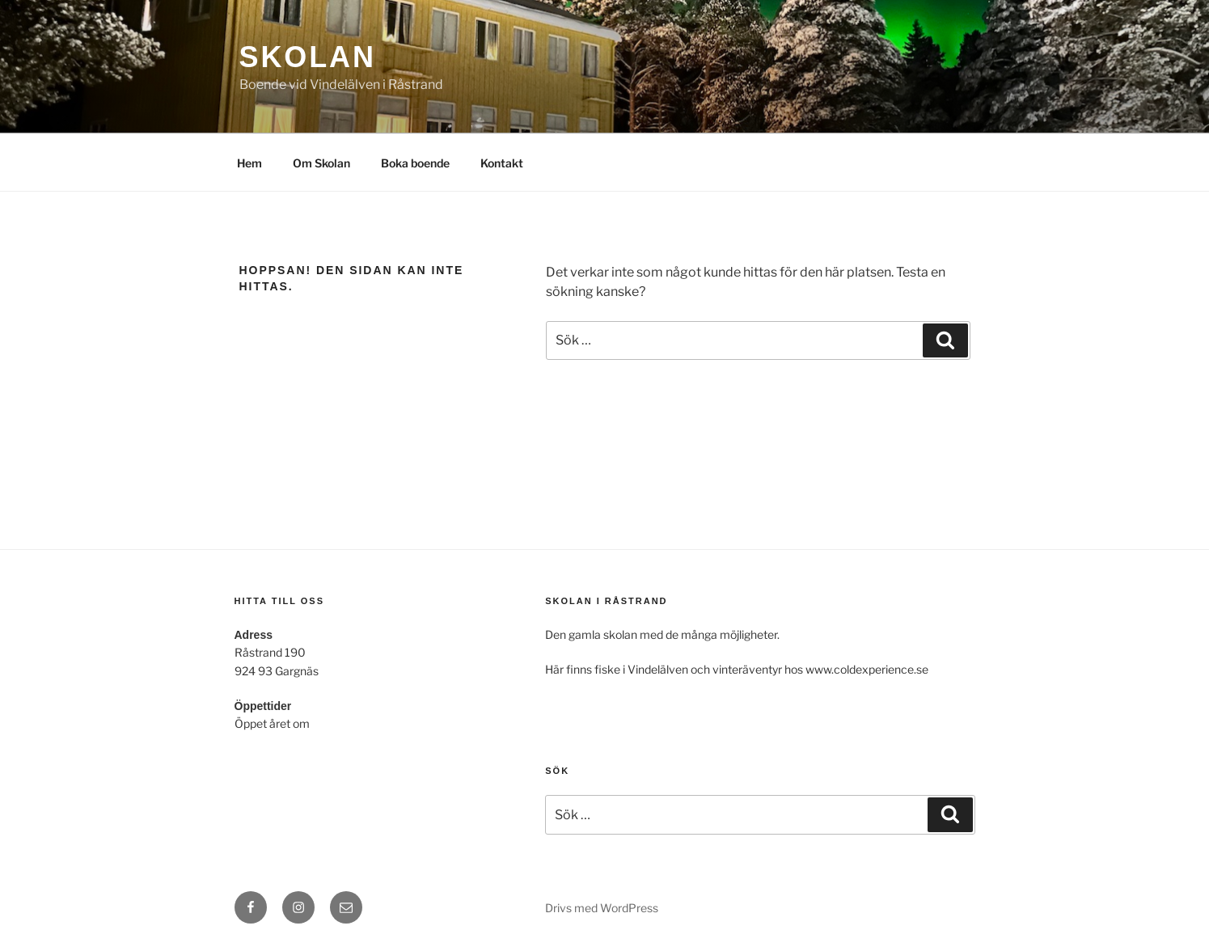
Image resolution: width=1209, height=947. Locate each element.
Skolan (307, 57)
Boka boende (415, 163)
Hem (249, 163)
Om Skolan (321, 163)
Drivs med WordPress (601, 908)
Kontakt (501, 163)
